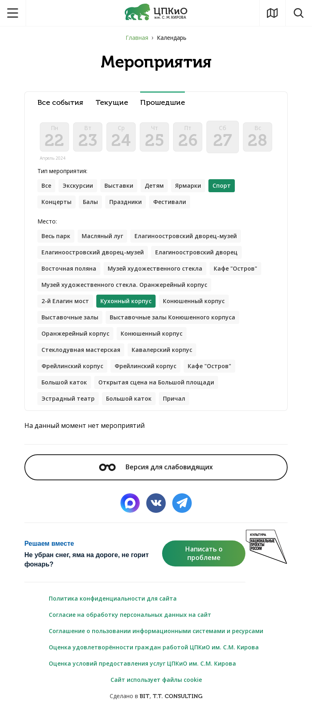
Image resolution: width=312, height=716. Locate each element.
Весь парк (55, 236)
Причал (174, 398)
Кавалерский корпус (162, 350)
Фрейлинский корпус (72, 366)
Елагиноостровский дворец (196, 252)
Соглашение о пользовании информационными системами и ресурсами (156, 631)
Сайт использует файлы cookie (156, 679)
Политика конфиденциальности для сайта (113, 598)
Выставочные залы (69, 317)
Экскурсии (78, 185)
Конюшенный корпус (194, 301)
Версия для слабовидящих (156, 466)
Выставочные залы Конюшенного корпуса (172, 317)
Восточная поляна (68, 268)
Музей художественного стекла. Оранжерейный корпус (124, 285)
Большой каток (64, 382)
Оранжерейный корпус (75, 333)
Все (46, 185)
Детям (154, 185)
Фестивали (169, 202)
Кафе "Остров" (235, 268)
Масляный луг (102, 236)
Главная (137, 37)
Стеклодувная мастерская (80, 350)
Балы (90, 202)
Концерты (56, 202)
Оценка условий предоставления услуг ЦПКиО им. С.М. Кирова (142, 663)
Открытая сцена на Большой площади (156, 382)
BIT (145, 696)
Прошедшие (162, 102)
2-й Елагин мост (65, 301)
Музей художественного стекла (155, 268)
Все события (60, 102)
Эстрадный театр (68, 398)
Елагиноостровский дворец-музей (185, 236)
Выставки (118, 185)
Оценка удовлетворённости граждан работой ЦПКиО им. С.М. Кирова (154, 647)
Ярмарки (188, 185)
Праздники (125, 202)
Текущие (111, 102)
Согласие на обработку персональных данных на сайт (130, 614)
